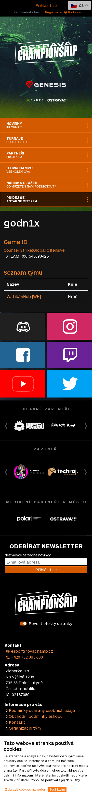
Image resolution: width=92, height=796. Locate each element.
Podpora (72, 12)
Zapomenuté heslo (27, 12)
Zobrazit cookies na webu (25, 789)
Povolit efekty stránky (50, 623)
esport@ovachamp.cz (29, 651)
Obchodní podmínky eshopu (36, 716)
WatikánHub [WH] (24, 296)
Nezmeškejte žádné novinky (28, 555)
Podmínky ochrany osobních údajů (42, 710)
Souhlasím (57, 789)
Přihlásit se (46, 5)
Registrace (53, 12)
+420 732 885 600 (24, 657)
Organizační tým (25, 728)
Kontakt (17, 722)
